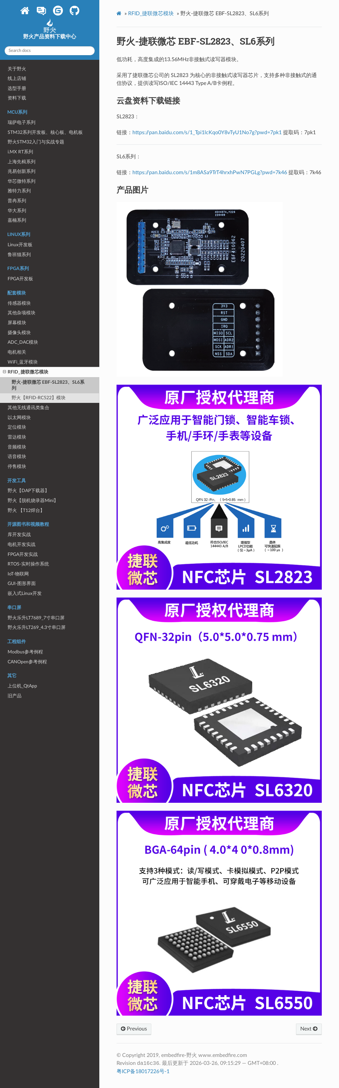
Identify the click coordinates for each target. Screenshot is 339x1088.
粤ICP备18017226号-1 (143, 1071)
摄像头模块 (19, 332)
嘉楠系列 (17, 220)
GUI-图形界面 (22, 583)
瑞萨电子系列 (21, 122)
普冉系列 (17, 200)
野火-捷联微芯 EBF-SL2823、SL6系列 (48, 385)
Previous (134, 1028)
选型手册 (17, 88)
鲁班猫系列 (19, 254)
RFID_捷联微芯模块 (25, 372)
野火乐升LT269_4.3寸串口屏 (37, 627)
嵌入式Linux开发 (25, 593)
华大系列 (17, 210)
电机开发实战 (21, 544)
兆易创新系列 (21, 171)
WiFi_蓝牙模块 (23, 362)
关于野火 (17, 68)
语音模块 (17, 456)
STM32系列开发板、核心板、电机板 (45, 132)
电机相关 (17, 352)
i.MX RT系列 (20, 151)
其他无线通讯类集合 (28, 407)
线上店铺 (17, 78)
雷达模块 (17, 437)
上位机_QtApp (22, 685)
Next (308, 1028)
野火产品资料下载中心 (49, 31)
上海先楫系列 (21, 161)
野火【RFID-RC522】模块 (39, 397)
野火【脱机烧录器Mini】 (33, 500)
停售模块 (17, 466)
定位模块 (17, 427)
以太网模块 (19, 417)
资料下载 (17, 98)
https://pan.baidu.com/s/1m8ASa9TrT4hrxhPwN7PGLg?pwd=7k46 (209, 172)
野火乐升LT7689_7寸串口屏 (36, 617)
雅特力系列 (19, 190)
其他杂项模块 (21, 312)
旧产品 (15, 695)
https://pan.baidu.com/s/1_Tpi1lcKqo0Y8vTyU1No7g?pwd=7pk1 (207, 132)
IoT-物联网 (18, 573)
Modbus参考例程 (25, 651)
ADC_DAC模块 (23, 342)
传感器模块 (19, 303)
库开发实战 (19, 534)
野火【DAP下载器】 (28, 490)
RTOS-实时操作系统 (28, 564)
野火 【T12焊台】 (26, 510)
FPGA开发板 (20, 278)
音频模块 (17, 447)
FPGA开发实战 (23, 554)
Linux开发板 (20, 244)
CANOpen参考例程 (27, 661)
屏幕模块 (17, 322)
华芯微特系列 (21, 181)
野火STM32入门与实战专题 (36, 141)
